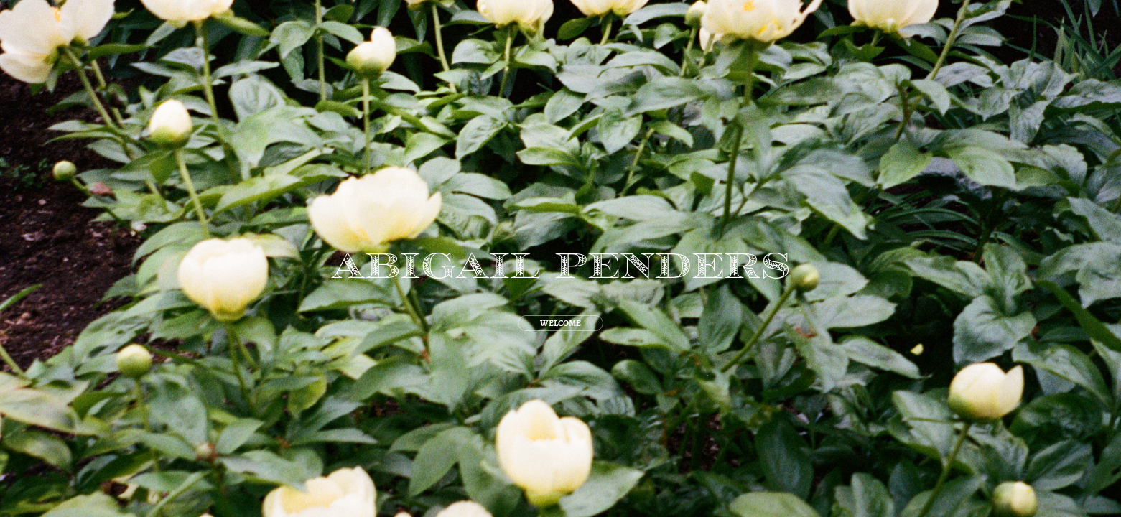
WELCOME (560, 323)
